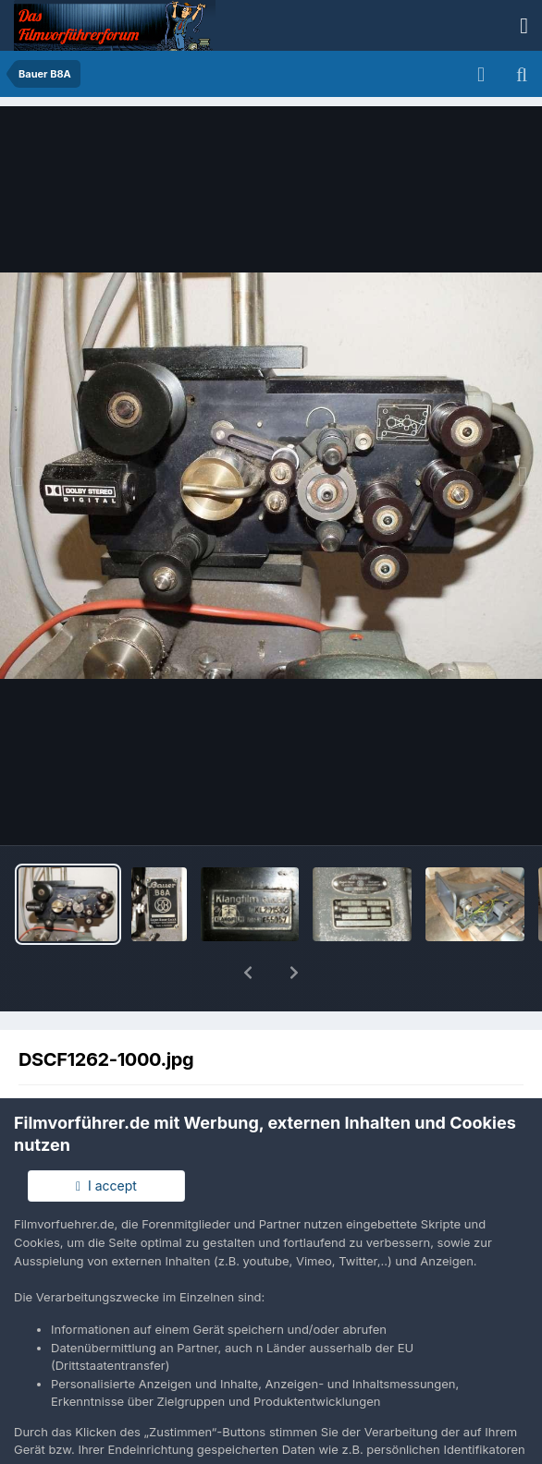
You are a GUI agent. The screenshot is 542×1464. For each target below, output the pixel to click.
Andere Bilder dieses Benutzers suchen (383, 1078)
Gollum (114, 1059)
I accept (106, 1185)
